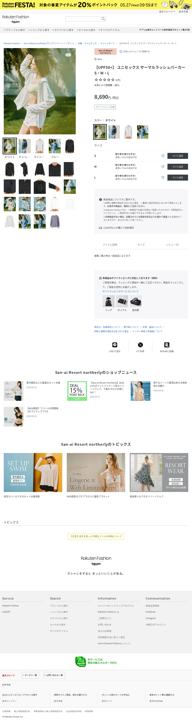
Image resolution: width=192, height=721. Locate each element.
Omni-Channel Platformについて (114, 643)
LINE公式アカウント (156, 624)
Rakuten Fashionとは (108, 612)
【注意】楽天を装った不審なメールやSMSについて (96, 536)
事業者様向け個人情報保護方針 (48, 711)
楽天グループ (166, 11)
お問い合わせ (104, 624)
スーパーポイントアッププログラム (116, 605)
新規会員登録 (152, 605)
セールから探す (58, 624)
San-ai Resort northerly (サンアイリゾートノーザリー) (49, 43)
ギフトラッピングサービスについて (121, 291)
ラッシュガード (107, 43)
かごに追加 (178, 155)
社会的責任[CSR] (73, 711)
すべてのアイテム (59, 631)
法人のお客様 (104, 631)
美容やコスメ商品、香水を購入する (70, 695)
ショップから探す (59, 612)
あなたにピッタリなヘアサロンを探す (19, 695)
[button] (4, 91)
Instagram (151, 618)
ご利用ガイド (104, 618)
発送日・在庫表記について (107, 327)
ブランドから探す (59, 605)
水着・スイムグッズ (87, 43)
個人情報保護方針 (22, 711)
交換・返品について (152, 327)
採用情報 (89, 711)
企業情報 (6, 711)
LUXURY (6, 612)
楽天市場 (183, 11)
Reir (100, 59)
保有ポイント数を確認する (161, 695)
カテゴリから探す (59, 618)
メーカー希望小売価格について (147, 331)
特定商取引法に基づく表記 (111, 637)
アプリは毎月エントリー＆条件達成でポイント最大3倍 (164, 30)
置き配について (131, 327)
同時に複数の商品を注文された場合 (111, 331)
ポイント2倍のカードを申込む (116, 695)
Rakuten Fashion (31, 19)
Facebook (150, 612)
